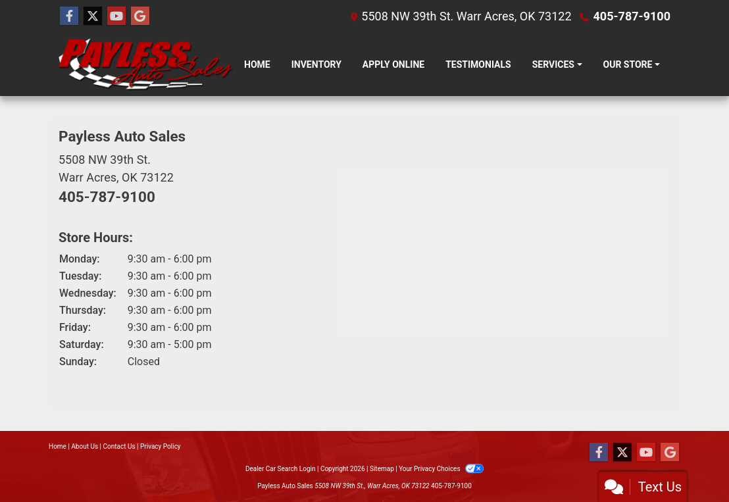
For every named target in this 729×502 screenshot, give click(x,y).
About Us (84, 446)
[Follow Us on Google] (140, 16)
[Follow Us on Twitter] (93, 16)
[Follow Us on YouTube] (116, 16)
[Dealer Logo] (146, 64)
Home (57, 446)
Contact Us (119, 446)
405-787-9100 (631, 16)
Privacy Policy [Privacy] (160, 446)
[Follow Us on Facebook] (69, 16)
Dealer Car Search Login (280, 468)
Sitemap (382, 468)
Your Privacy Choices (441, 468)
